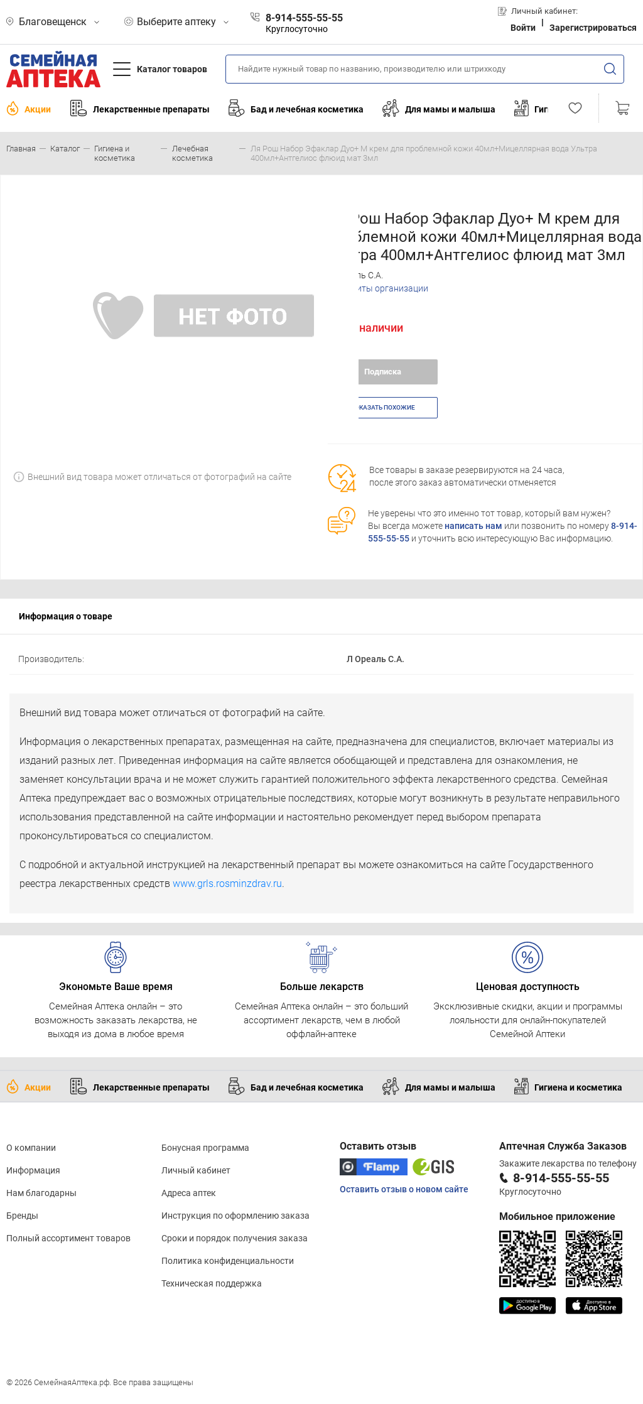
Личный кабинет (195, 1170)
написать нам (473, 526)
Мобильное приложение (557, 1216)
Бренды (22, 1216)
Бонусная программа (205, 1148)
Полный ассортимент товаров (68, 1238)
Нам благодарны (41, 1193)
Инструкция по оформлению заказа (235, 1216)
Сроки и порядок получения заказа (234, 1238)
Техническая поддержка (211, 1283)
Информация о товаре (65, 616)
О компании (31, 1148)
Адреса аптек (188, 1193)
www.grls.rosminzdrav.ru (227, 884)
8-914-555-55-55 (561, 1177)
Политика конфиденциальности (227, 1261)
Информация (33, 1170)
